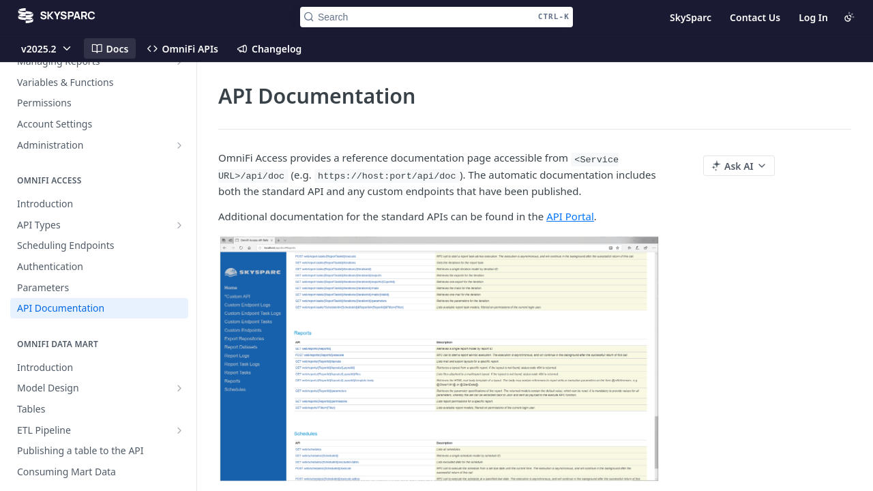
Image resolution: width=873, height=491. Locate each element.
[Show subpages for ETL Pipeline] (179, 430)
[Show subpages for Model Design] (179, 388)
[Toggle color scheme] (849, 17)
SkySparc (690, 17)
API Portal (570, 216)
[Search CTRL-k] (436, 17)
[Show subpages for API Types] (179, 225)
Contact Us (755, 17)
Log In (813, 17)
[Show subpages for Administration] (179, 145)
